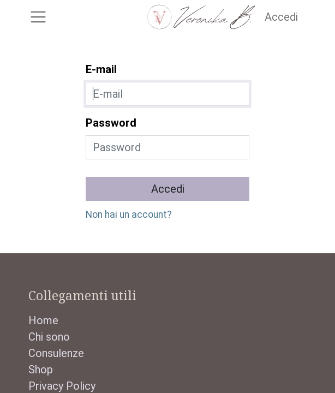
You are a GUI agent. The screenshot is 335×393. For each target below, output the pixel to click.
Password (111, 122)
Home (43, 320)
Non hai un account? (129, 214)
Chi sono (49, 336)
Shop (40, 369)
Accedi (281, 16)
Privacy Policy (61, 385)
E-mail (101, 69)
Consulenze (56, 353)
